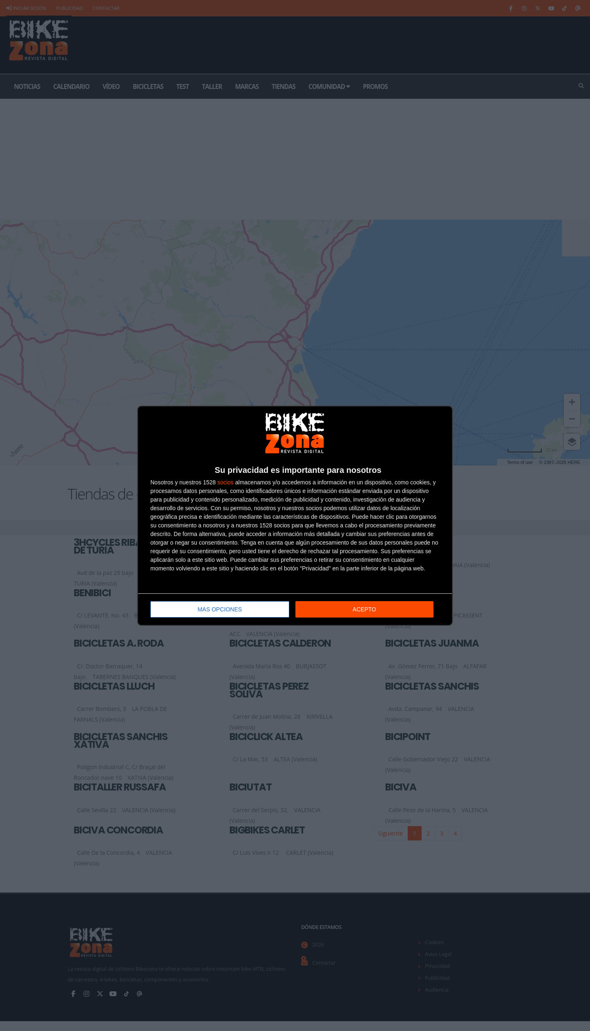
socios (225, 482)
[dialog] (295, 516)
